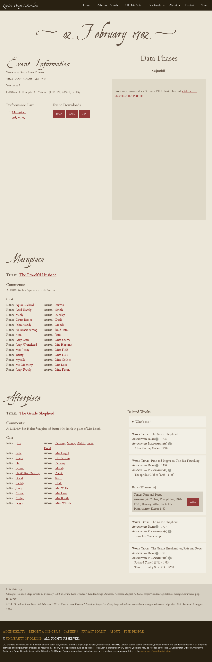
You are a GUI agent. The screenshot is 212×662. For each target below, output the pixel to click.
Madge (20, 498)
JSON (59, 114)
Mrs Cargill (62, 453)
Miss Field (61, 349)
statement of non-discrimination (155, 651)
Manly (19, 315)
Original (147, 71)
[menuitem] (87, 5)
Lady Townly (23, 369)
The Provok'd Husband (37, 275)
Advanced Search (107, 5)
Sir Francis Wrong (26, 330)
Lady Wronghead (26, 344)
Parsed (190, 71)
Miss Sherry (62, 340)
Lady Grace (23, 340)
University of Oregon (24, 638)
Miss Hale (61, 355)
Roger (19, 458)
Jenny (19, 488)
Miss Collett (63, 359)
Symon (20, 468)
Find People (134, 631)
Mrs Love (61, 364)
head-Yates (62, 330)
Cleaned (169, 71)
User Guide (154, 5)
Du (19, 443)
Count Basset (24, 319)
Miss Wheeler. (64, 503)
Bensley (60, 315)
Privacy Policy (93, 631)
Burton (59, 305)
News (203, 5)
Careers (71, 631)
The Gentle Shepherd (36, 414)
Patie (18, 453)
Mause (20, 493)
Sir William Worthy (28, 473)
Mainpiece (19, 112)
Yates (58, 334)
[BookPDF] (159, 149)
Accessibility (14, 631)
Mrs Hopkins (63, 344)
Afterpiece (19, 118)
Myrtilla (20, 359)
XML (72, 114)
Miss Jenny (22, 349)
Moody (59, 325)
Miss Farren (62, 369)
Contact (189, 5)
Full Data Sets (132, 5)
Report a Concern (44, 631)
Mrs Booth (62, 498)
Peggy (19, 503)
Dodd (58, 319)
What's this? (143, 421)
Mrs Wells (61, 488)
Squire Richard (25, 305)
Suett (90, 443)
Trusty (19, 355)
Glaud (19, 478)
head (18, 334)
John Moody (23, 325)
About (173, 5)
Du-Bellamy (62, 458)
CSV (84, 114)
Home (87, 5)
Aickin (81, 443)
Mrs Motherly (24, 364)
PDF (126, 71)
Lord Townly (23, 309)
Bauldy (20, 483)
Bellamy (60, 443)
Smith (59, 309)
